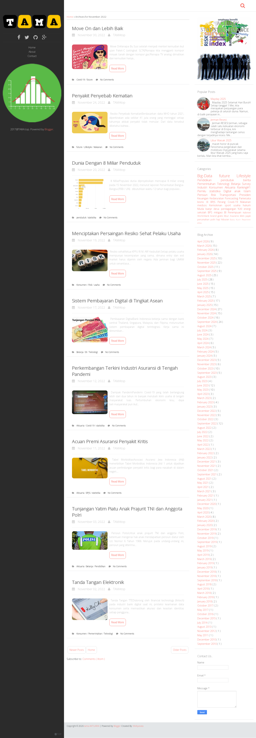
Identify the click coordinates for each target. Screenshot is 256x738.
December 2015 (207, 618)
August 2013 (204, 626)
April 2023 (203, 394)
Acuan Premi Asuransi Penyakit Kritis (110, 441)
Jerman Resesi (219, 119)
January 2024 (205, 355)
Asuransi (235, 215)
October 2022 (205, 419)
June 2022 (203, 436)
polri (213, 219)
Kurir (239, 219)
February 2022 (205, 453)
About (32, 51)
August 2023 (204, 377)
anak (239, 191)
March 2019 (204, 559)
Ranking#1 (244, 187)
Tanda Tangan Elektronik (98, 582)
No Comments (107, 79)
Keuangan (203, 198)
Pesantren (246, 219)
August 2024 (204, 326)
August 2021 (204, 478)
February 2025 (205, 300)
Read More (117, 68)
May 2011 (203, 635)
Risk (90, 284)
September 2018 (207, 580)
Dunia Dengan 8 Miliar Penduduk (106, 163)
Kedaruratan (217, 198)
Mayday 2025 (218, 99)
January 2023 (205, 406)
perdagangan (229, 209)
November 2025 (207, 262)
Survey (246, 184)
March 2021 (204, 491)
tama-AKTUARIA (92, 726)
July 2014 (202, 622)
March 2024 (204, 347)
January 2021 (205, 499)
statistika (92, 217)
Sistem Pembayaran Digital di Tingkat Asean (117, 300)
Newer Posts (77, 650)
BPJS (88, 492)
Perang (223, 202)
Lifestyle (88, 147)
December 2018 (207, 571)
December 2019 (207, 529)
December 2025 (207, 258)
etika (199, 223)
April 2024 (203, 343)
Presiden (245, 195)
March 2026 (204, 245)
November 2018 (207, 576)
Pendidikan (100, 566)
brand (214, 215)
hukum (247, 205)
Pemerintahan (95, 633)
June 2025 (203, 283)
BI (86, 352)
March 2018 (204, 593)
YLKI (241, 209)
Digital (228, 191)
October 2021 (205, 470)
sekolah (202, 212)
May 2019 (203, 550)
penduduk (81, 217)
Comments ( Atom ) (93, 659)
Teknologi (93, 352)
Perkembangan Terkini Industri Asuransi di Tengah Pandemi (125, 371)
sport (229, 205)
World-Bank (203, 215)
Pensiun (204, 195)
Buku (233, 219)
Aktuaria (80, 425)
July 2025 (202, 279)
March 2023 (204, 398)
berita (247, 180)
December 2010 (207, 639)
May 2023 (203, 389)
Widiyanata (138, 726)
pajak (248, 215)
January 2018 (205, 601)
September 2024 (207, 322)
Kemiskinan (217, 205)
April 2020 (203, 512)
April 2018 (203, 588)
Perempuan (235, 212)
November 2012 (207, 631)
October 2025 (205, 267)
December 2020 (207, 504)
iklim (243, 215)
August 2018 (204, 584)
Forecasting (232, 198)
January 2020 (205, 525)
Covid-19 (81, 79)
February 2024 (205, 351)
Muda (201, 209)
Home (32, 47)
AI (208, 202)
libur (227, 215)
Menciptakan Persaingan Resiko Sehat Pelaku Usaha (126, 233)
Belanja (80, 352)
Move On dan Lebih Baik (97, 28)
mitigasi (219, 212)
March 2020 (204, 516)
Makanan (98, 147)
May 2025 (203, 288)
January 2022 (205, 457)
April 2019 (203, 554)
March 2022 (204, 449)
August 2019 (204, 546)
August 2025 (204, 275)
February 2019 (205, 563)
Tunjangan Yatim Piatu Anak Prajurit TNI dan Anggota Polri (127, 511)
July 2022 (202, 432)
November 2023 (207, 364)
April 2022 (203, 444)
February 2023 (205, 402)
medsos (203, 205)
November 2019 (207, 533)
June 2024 (203, 334)
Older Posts (179, 650)
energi (247, 209)
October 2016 (205, 614)
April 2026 (203, 241)
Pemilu (203, 191)
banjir (210, 209)
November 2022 (207, 415)
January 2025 (205, 305)
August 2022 (204, 427)
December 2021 (207, 461)
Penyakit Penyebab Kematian (102, 95)
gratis (221, 215)
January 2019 (205, 567)
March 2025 (204, 296)
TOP (58, 734)
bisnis (201, 202)
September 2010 (207, 643)
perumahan (203, 219)
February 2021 (205, 495)
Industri (203, 187)
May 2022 (203, 440)
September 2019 (207, 542)
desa (217, 209)
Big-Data (208, 175)
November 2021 (207, 466)
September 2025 (207, 271)
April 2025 (203, 292)
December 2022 (207, 411)
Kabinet (247, 212)
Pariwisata (245, 198)
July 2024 (202, 330)
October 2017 (205, 605)
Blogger (49, 129)
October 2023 (205, 368)
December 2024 (207, 309)
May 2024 (203, 338)
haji (218, 219)
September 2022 (207, 423)
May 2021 (203, 482)
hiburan (225, 219)
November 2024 (207, 313)
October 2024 (205, 317)
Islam (247, 191)
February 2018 (205, 597)
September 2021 (207, 474)
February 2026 (205, 249)
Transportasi (229, 195)
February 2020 (205, 520)
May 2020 (203, 508)
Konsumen (81, 284)
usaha (97, 284)
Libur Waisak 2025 (221, 140)
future (90, 79)
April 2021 (203, 487)
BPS (211, 212)
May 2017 (203, 609)
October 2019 (205, 538)
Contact (32, 56)
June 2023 (203, 385)
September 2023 (207, 372)
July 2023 (202, 381)
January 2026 (205, 254)
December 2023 (207, 360)
